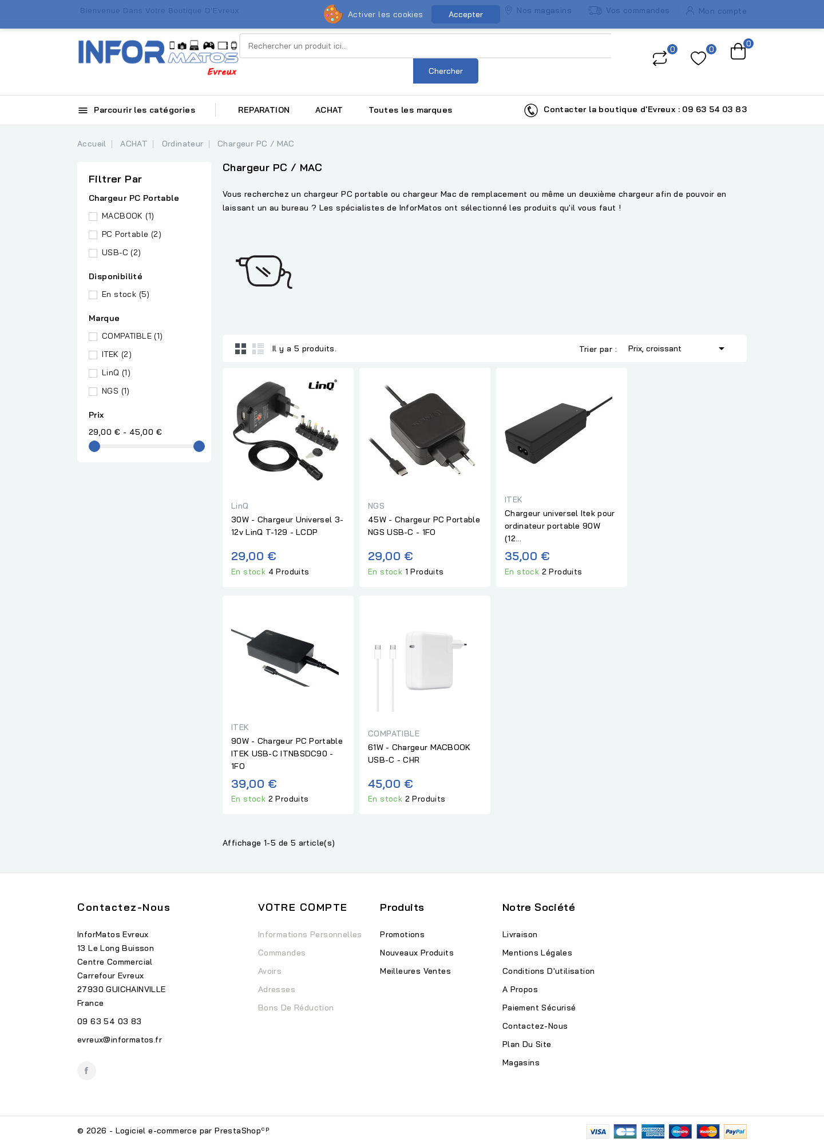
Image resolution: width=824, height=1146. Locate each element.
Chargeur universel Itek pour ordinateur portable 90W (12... (560, 526)
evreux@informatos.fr (119, 1039)
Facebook (86, 1070)
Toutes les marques (410, 110)
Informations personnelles (310, 934)
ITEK (117, 354)
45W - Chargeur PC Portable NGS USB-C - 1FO (424, 525)
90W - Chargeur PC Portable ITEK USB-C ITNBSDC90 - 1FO (287, 753)
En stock (126, 294)
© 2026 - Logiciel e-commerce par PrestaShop (173, 1130)
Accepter (466, 14)
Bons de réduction (296, 1007)
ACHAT (329, 110)
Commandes (282, 952)
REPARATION (264, 110)
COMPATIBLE (132, 336)
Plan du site (527, 1044)
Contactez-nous (124, 907)
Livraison (520, 934)
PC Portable (131, 234)
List (258, 348)
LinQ (116, 372)
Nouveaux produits (417, 952)
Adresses (276, 989)
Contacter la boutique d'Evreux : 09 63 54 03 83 (635, 110)
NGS (116, 391)
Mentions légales (537, 952)
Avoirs (270, 971)
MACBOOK (128, 216)
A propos (520, 989)
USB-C (121, 252)
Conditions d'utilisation (548, 971)
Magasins (521, 1062)
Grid (241, 348)
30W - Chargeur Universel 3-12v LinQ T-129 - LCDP (287, 525)
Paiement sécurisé (539, 1007)
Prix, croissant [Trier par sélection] (678, 347)
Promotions (402, 934)
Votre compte (303, 907)
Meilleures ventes (415, 971)
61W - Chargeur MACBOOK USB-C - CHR (419, 753)
